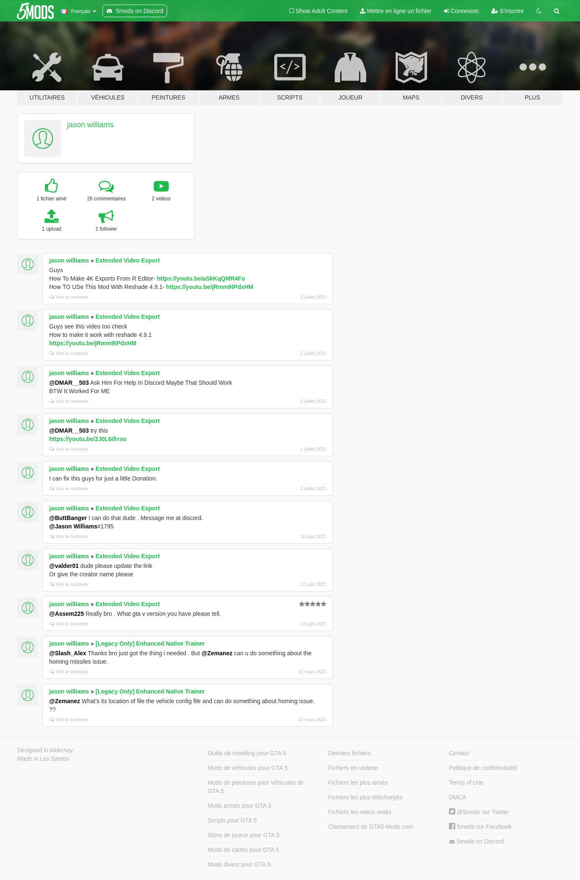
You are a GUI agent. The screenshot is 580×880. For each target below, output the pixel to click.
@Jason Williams (73, 526)
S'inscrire (507, 11)
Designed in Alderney (45, 750)
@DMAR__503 (69, 382)
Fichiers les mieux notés (359, 812)
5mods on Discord (476, 841)
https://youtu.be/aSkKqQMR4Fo (201, 278)
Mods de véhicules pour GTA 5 (247, 767)
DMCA (457, 797)
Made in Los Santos (43, 758)
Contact (459, 753)
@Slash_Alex (67, 653)
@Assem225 (66, 613)
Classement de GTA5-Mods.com (370, 826)
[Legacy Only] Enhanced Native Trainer (150, 643)
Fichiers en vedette (353, 767)
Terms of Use (466, 782)
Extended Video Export (128, 260)
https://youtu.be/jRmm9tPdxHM (210, 287)
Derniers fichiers (349, 753)
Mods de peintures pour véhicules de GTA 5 (255, 786)
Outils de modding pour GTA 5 (246, 753)
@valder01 (64, 565)
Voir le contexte (69, 296)
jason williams (90, 125)
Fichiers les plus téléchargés (365, 797)
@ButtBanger (68, 518)
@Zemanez (217, 653)
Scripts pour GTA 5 (232, 820)
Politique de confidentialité (483, 767)
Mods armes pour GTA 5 (239, 805)
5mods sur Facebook (480, 826)
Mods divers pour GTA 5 (238, 864)
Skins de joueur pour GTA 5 (243, 835)
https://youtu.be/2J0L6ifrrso (87, 439)
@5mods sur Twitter (479, 812)
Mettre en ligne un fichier (395, 11)
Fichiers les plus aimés (358, 782)
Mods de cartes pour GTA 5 (243, 849)
